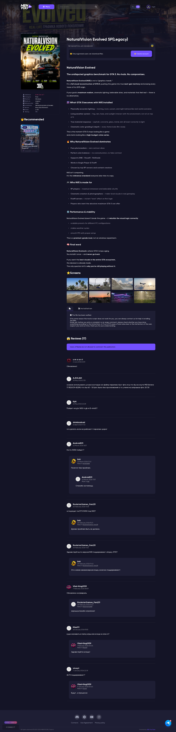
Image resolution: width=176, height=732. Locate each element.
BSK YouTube (151, 729)
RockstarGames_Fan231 (84, 504)
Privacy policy (100, 723)
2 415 (36, 109)
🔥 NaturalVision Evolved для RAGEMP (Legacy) (30, 146)
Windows (38, 99)
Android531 (78, 443)
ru (133, 7)
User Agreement (86, 723)
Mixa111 (76, 627)
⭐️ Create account (141, 54)
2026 (36, 103)
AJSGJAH (77, 378)
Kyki (74, 401)
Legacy (37, 101)
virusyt (76, 668)
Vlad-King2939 (80, 586)
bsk (79, 459)
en (138, 7)
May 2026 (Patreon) (41, 107)
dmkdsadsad (79, 422)
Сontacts (74, 723)
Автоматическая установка (44, 105)
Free (36, 97)
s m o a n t (39, 95)
